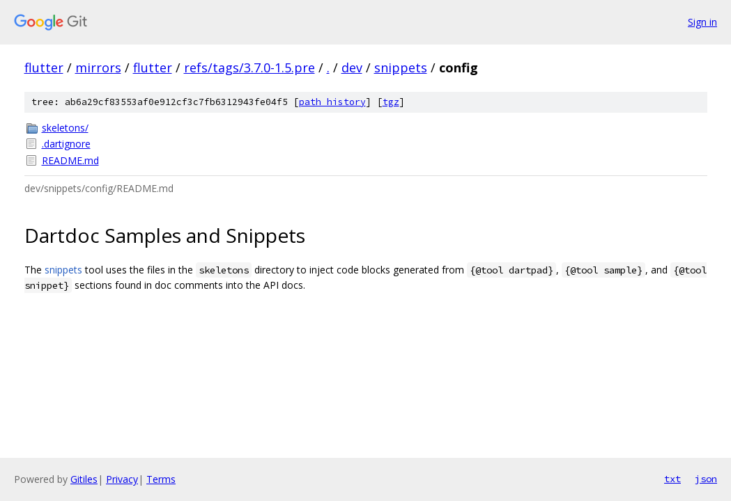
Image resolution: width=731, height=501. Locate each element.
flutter (43, 67)
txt (672, 478)
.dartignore (66, 143)
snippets (400, 67)
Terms (161, 479)
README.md (70, 160)
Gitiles (84, 479)
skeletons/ (65, 127)
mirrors (98, 67)
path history (332, 102)
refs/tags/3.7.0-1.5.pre (249, 67)
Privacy (122, 479)
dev (351, 67)
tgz (391, 102)
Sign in (702, 22)
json (706, 478)
